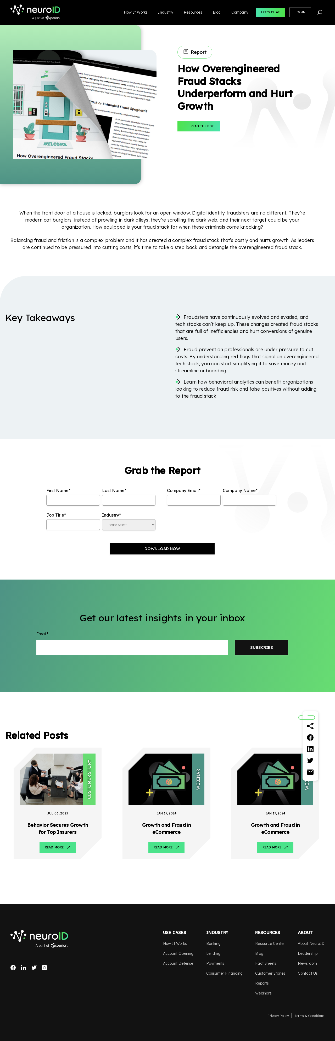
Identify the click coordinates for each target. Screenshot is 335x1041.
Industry (165, 12)
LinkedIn (23, 967)
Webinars (263, 993)
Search (320, 12)
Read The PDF (202, 126)
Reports (262, 983)
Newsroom (307, 963)
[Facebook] (310, 737)
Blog (217, 12)
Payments (215, 963)
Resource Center (270, 943)
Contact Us (308, 973)
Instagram (44, 967)
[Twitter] (310, 760)
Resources (193, 12)
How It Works (136, 12)
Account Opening (178, 953)
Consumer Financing (224, 973)
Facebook (13, 967)
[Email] (310, 772)
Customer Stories (270, 973)
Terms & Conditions (309, 1016)
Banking (213, 943)
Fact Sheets (265, 963)
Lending (213, 953)
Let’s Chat (270, 12)
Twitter (34, 967)
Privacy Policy (278, 1016)
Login (300, 12)
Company (239, 12)
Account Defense (178, 963)
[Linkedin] (310, 749)
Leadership (307, 953)
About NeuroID (311, 943)
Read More (54, 847)
